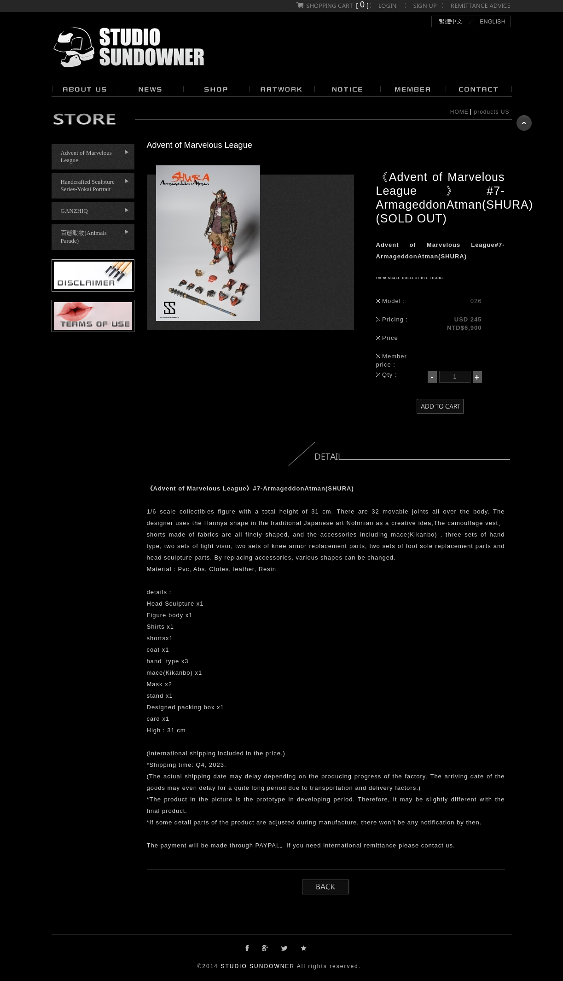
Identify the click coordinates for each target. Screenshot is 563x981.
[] (333, 5)
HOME (459, 112)
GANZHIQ (74, 210)
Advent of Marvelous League (86, 156)
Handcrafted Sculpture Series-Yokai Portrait (88, 185)
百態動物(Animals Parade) (84, 236)
